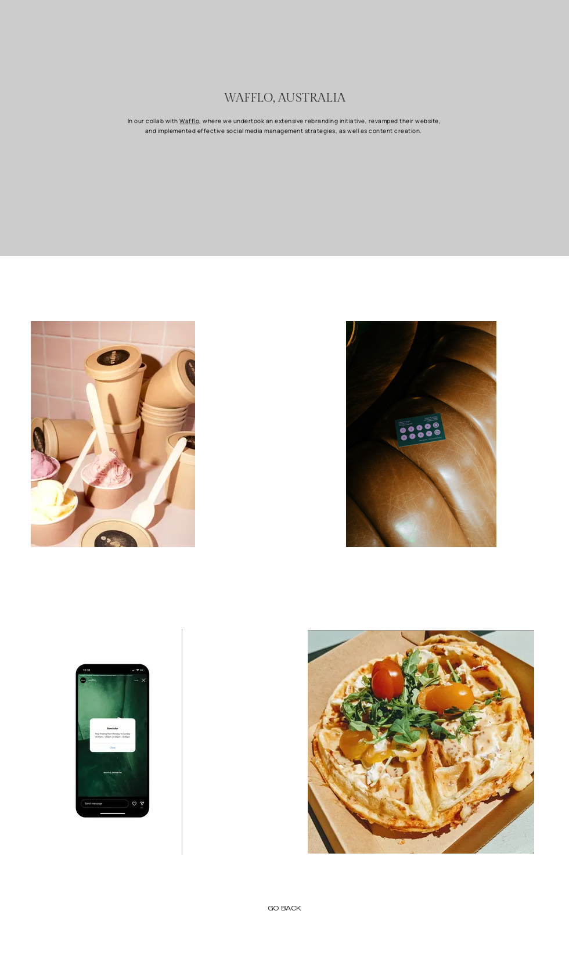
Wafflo (189, 121)
